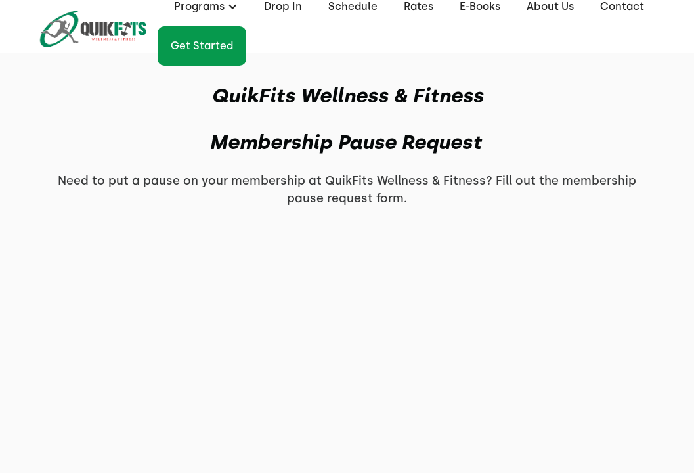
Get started (202, 45)
